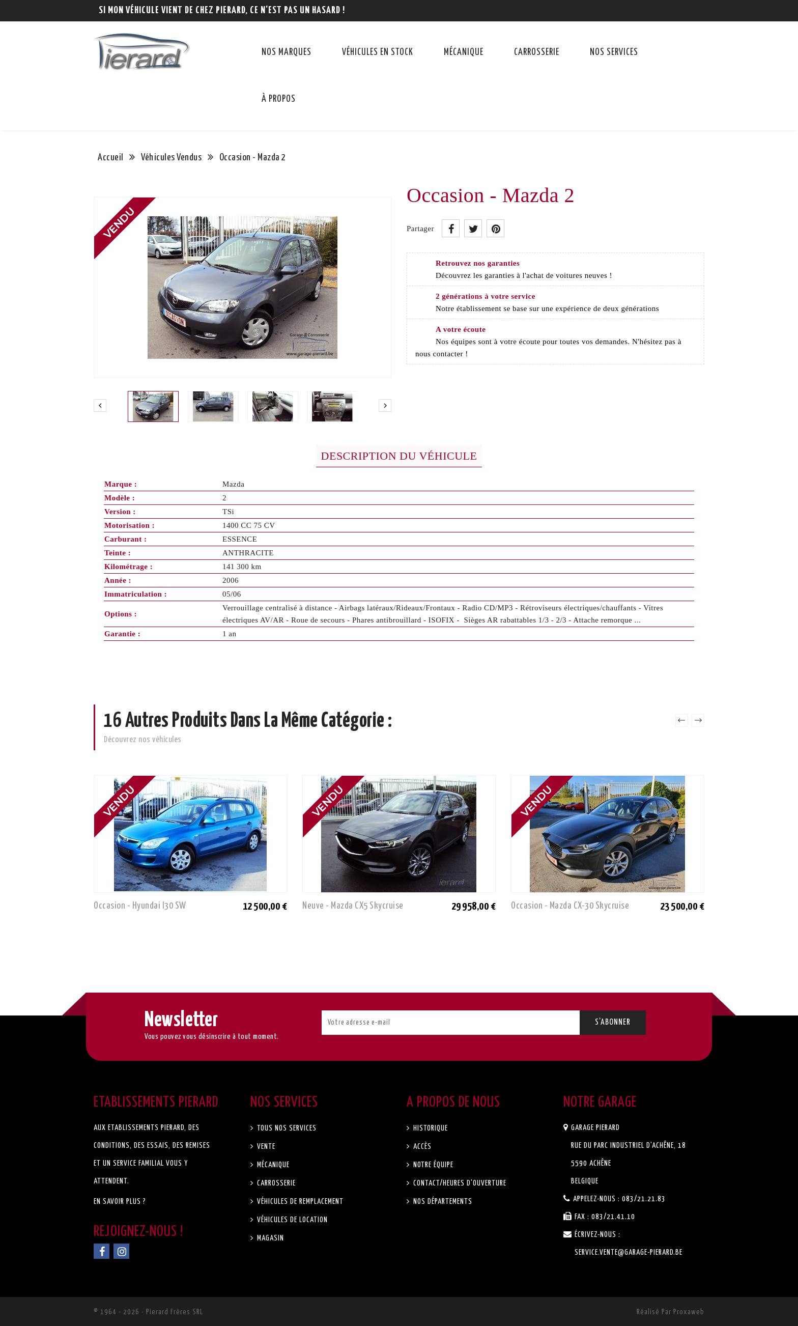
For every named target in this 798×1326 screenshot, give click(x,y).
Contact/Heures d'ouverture (458, 1183)
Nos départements (441, 1201)
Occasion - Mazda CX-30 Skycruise (570, 906)
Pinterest (495, 228)
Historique (429, 1128)
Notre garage (600, 1102)
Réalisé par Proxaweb (670, 1312)
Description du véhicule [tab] (399, 455)
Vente (265, 1146)
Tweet (473, 228)
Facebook (101, 1251)
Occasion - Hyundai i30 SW (140, 906)
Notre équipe (432, 1165)
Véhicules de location (291, 1220)
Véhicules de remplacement (299, 1201)
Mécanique (463, 52)
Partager (451, 228)
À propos (279, 99)
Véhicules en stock (377, 52)
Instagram (121, 1251)
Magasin (269, 1238)
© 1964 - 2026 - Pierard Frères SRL (148, 1312)
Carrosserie (536, 52)
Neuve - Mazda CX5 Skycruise (353, 906)
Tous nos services (286, 1128)
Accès (421, 1146)
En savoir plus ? (120, 1201)
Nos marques (286, 52)
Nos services (614, 52)
